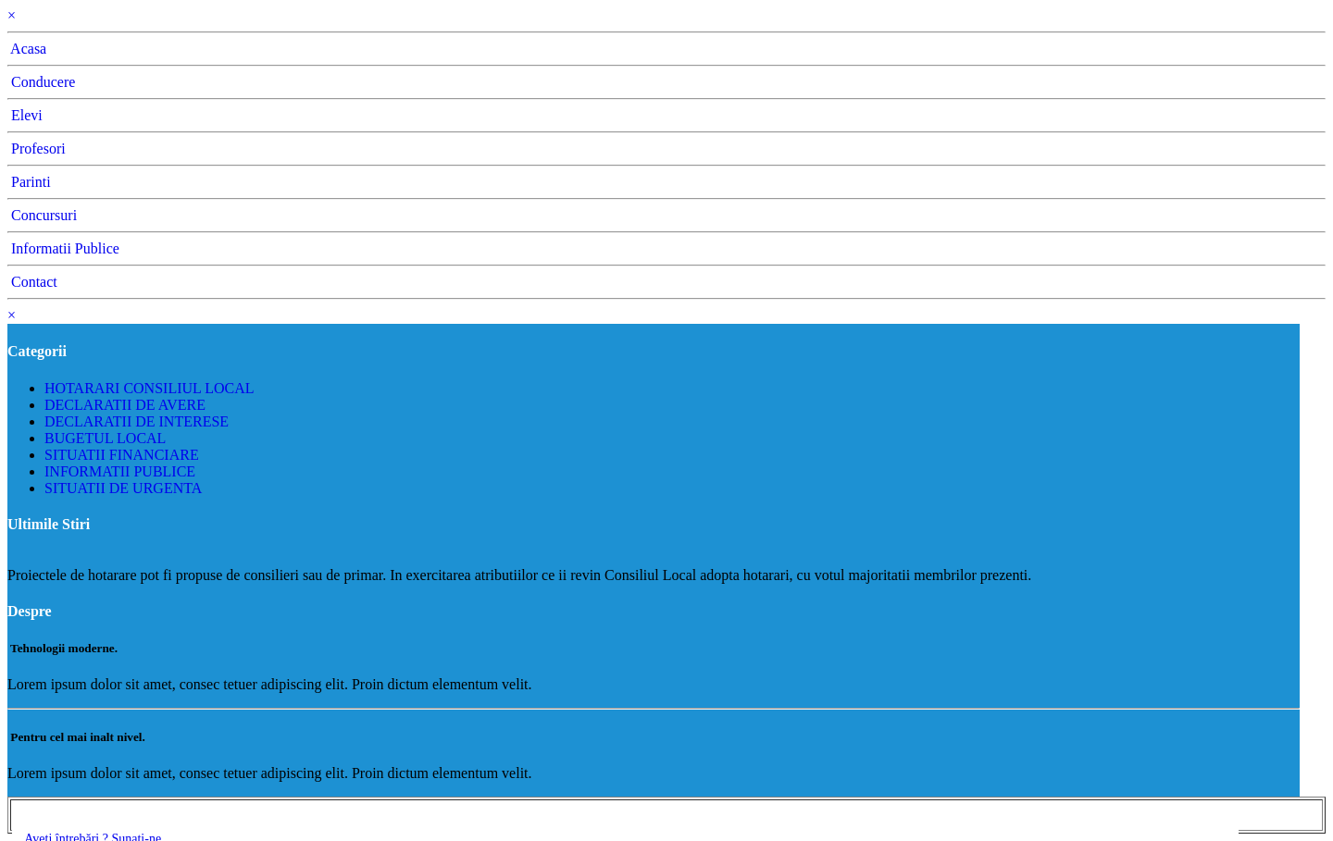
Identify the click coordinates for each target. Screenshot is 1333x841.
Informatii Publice (63, 248)
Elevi (25, 115)
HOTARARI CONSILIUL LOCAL (149, 388)
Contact (32, 282)
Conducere (41, 82)
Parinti (29, 182)
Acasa (26, 48)
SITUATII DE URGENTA (123, 488)
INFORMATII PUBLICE (119, 471)
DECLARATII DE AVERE (125, 405)
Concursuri (42, 215)
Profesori (36, 148)
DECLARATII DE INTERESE (136, 421)
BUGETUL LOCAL (105, 438)
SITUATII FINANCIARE (121, 455)
